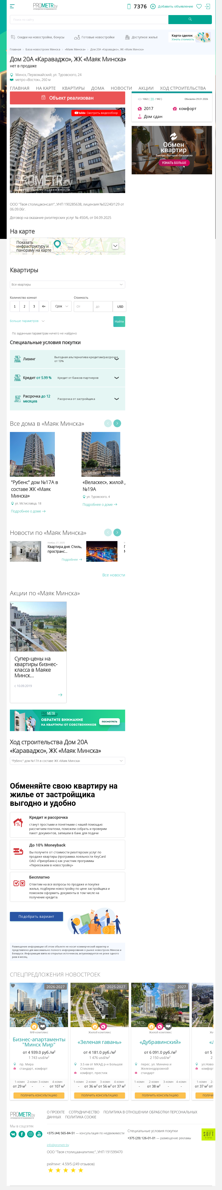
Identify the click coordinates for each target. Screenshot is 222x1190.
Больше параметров (24, 321)
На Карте (46, 88)
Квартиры (73, 88)
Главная (19, 88)
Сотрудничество (84, 1112)
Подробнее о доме (28, 511)
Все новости (113, 574)
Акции (146, 88)
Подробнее (72, 559)
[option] (43, 473)
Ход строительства (183, 88)
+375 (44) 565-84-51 (85, 1133)
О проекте (56, 1112)
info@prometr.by (58, 1145)
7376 (140, 6)
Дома (97, 88)
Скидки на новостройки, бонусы (40, 37)
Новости (121, 88)
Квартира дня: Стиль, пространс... (65, 549)
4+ (44, 306)
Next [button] (117, 423)
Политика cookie (80, 1117)
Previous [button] (108, 423)
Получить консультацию (39, 1095)
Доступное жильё (145, 37)
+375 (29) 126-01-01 (159, 1138)
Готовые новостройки (98, 37)
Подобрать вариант (36, 917)
